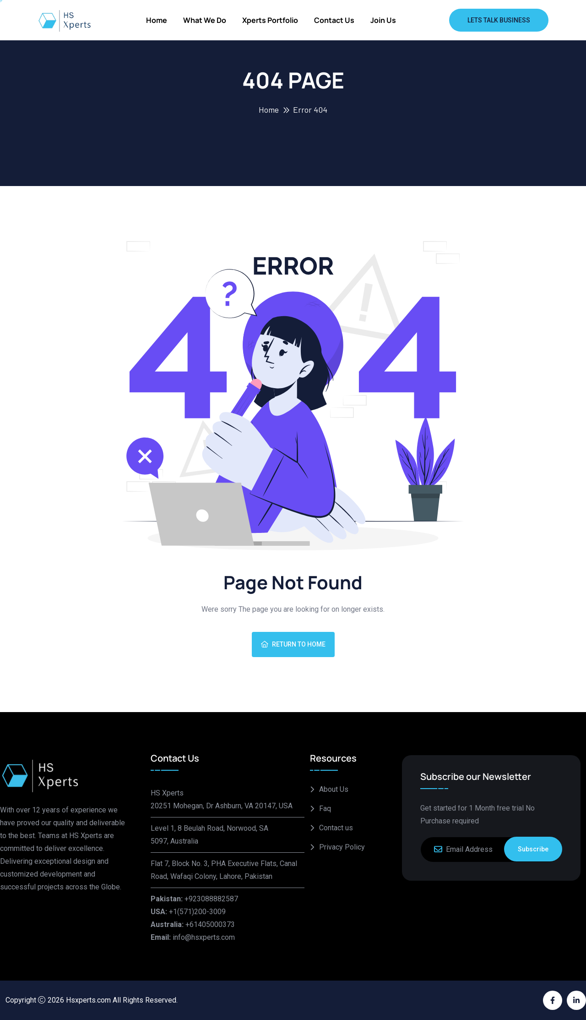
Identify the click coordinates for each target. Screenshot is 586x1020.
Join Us (383, 20)
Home (156, 20)
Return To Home (293, 644)
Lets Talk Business (498, 20)
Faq (325, 808)
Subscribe (533, 849)
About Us (333, 789)
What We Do (204, 20)
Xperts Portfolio (270, 20)
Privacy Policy (342, 847)
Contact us (334, 20)
